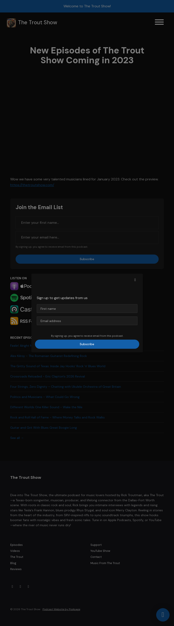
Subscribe (87, 344)
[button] (135, 280)
